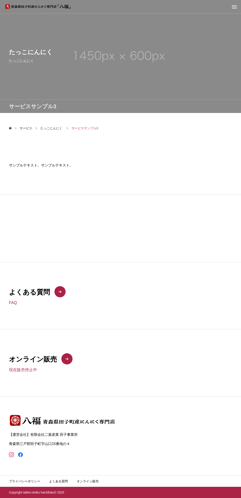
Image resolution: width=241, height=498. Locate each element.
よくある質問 (58, 481)
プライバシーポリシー (24, 481)
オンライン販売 (88, 481)
